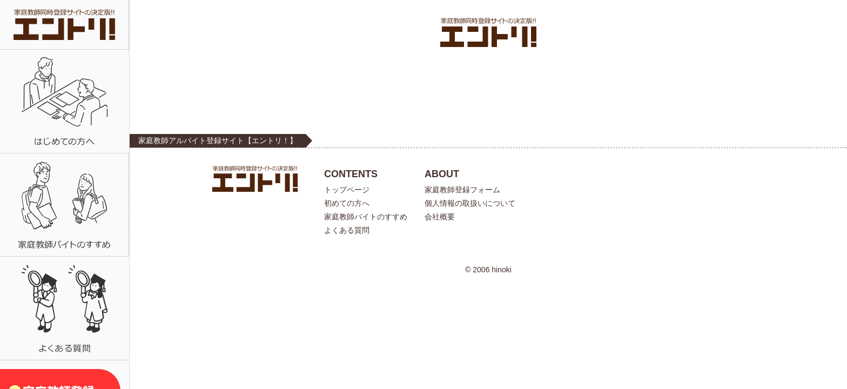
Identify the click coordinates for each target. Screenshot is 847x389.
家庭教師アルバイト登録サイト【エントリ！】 (217, 140)
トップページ (346, 189)
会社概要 (440, 216)
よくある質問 (346, 230)
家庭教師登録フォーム (462, 189)
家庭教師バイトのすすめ (365, 216)
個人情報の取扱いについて (470, 203)
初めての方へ (346, 203)
